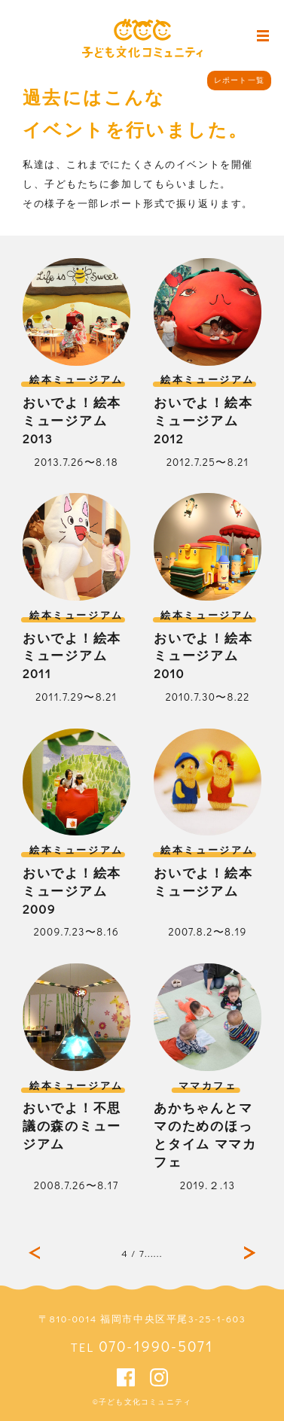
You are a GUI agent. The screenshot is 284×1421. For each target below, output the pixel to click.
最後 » (249, 1252)
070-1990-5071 (156, 1346)
